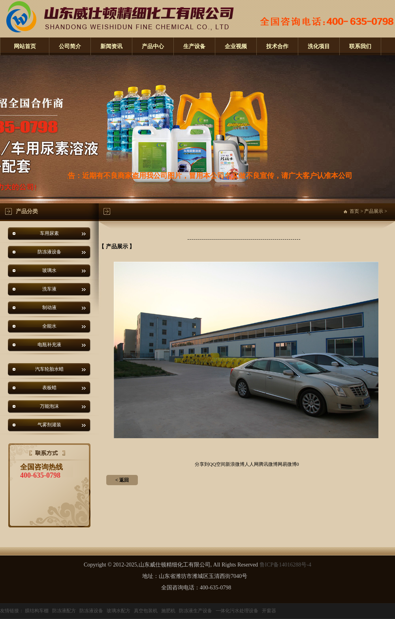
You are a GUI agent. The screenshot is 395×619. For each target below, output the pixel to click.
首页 (354, 211)
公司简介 (70, 46)
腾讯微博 (268, 464)
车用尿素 (49, 233)
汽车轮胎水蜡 (49, 369)
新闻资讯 (111, 46)
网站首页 (25, 46)
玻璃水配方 (118, 610)
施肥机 (168, 610)
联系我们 (360, 46)
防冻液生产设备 (195, 610)
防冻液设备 (49, 252)
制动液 (49, 307)
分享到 (202, 464)
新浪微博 (235, 464)
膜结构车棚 (37, 610)
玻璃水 (49, 270)
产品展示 (373, 211)
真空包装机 (146, 610)
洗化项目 (319, 46)
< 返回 (122, 480)
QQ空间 (217, 464)
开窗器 (269, 610)
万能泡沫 (49, 406)
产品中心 (153, 46)
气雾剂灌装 (49, 425)
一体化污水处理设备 (237, 610)
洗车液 (49, 289)
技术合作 (277, 46)
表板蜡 (49, 387)
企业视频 (236, 46)
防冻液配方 (64, 610)
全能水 (49, 326)
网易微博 (287, 464)
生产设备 (194, 46)
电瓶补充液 (49, 344)
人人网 (252, 464)
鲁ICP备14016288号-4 (285, 565)
